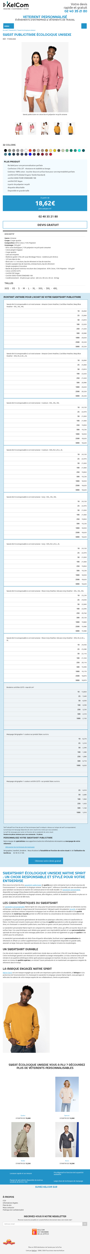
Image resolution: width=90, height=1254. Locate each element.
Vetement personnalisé (45, 17)
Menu (8, 26)
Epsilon (23, 1115)
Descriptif (9, 234)
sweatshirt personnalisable (15, 907)
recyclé (72, 909)
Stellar (23, 1161)
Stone (67, 1161)
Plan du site (7, 1205)
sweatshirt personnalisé (71, 890)
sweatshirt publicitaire (32, 885)
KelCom (34, 1250)
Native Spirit (7, 973)
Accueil (5, 30)
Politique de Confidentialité (13, 1210)
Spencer (67, 1115)
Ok (85, 1224)
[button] (45, 119)
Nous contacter (8, 1208)
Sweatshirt (12, 30)
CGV (4, 1200)
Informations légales (10, 1203)
